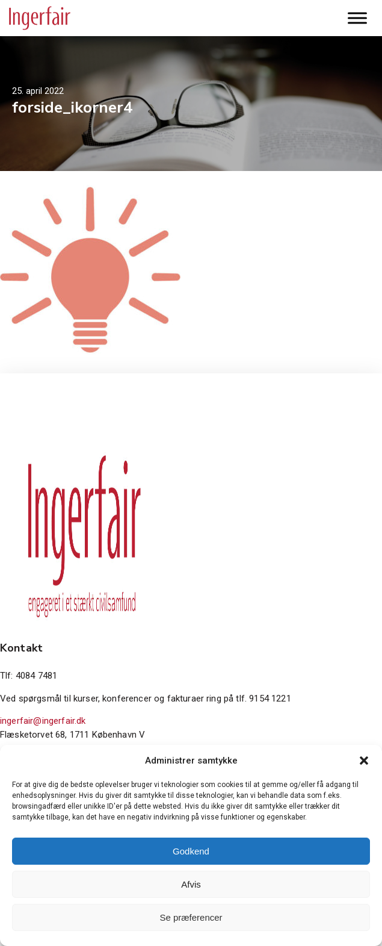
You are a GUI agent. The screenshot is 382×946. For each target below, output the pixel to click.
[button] (364, 761)
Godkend (191, 851)
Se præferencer (190, 917)
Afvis (191, 884)
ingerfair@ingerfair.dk (43, 720)
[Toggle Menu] (357, 17)
